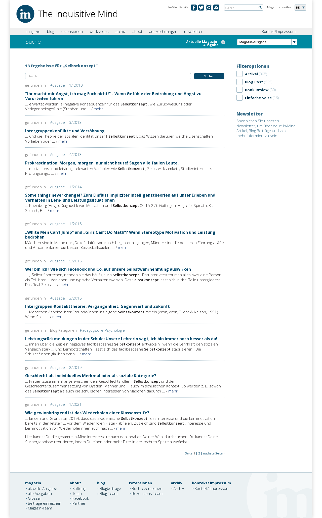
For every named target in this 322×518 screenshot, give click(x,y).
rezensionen (72, 31)
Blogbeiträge (110, 488)
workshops (99, 31)
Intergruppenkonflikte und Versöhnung (65, 131)
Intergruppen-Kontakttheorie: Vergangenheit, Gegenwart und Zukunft (97, 306)
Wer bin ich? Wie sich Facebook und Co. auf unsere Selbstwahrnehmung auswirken (108, 269)
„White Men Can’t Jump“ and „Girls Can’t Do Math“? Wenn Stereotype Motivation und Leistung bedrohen (120, 234)
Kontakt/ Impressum (212, 488)
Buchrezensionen (147, 488)
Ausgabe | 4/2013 (66, 154)
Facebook (80, 498)
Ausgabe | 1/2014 (66, 186)
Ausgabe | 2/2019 (66, 367)
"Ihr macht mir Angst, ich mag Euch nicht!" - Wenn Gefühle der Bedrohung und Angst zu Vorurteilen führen (113, 96)
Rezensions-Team (147, 493)
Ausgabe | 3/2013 (66, 122)
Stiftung (79, 488)
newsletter (193, 31)
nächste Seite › (213, 453)
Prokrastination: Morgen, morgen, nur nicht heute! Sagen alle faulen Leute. (102, 163)
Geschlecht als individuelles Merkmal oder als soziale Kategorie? (90, 375)
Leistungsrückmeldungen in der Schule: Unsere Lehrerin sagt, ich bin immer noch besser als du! (121, 338)
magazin (33, 31)
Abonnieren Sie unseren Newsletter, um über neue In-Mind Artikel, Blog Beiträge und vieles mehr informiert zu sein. (266, 128)
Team (77, 493)
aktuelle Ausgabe (42, 488)
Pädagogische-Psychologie (102, 330)
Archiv (179, 488)
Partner (79, 502)
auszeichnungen (163, 31)
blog (50, 31)
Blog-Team (108, 493)
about (137, 31)
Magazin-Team (40, 507)
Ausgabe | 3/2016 (66, 298)
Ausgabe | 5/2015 (66, 260)
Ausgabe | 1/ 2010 (66, 85)
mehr (98, 108)
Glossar (34, 498)
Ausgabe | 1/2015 (66, 223)
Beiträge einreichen (44, 502)
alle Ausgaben (40, 493)
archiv (120, 31)
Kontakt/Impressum (279, 31)
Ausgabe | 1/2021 (66, 404)
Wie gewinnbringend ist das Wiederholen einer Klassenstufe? (87, 413)
